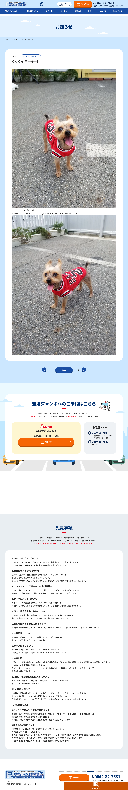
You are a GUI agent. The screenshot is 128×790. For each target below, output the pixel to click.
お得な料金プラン (32, 13)
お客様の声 (78, 13)
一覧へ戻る (64, 370)
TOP (7, 39)
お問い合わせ (117, 13)
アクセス (64, 13)
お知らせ (103, 13)
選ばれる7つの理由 (12, 13)
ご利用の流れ (50, 13)
